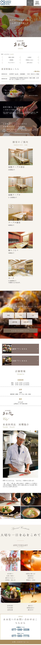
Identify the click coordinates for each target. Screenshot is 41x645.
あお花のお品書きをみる (20, 330)
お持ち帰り (26, 322)
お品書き (29, 57)
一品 (32, 315)
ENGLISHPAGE (30, 3)
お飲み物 (14, 322)
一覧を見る (37, 71)
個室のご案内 (11, 57)
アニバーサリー (11, 62)
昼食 (8, 315)
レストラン (6, 54)
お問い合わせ (29, 62)
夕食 (20, 315)
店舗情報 (11, 59)
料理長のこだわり (29, 59)
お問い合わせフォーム (20, 642)
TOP (2, 54)
